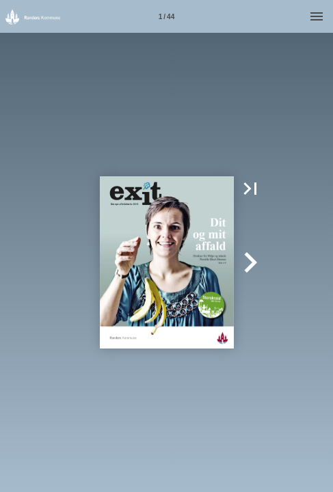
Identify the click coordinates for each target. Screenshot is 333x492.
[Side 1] (167, 16)
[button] (250, 188)
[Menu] (316, 16)
